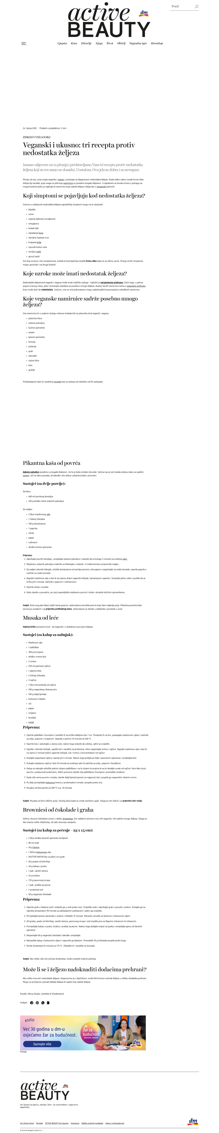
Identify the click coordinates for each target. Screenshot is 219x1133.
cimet (31, 716)
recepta (57, 376)
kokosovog (41, 846)
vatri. (125, 553)
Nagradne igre (138, 37)
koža (39, 237)
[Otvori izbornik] (24, 38)
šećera (36, 842)
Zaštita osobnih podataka (92, 1117)
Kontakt (39, 1117)
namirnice (68, 177)
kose (41, 227)
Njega (99, 37)
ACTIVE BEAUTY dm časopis (56, 1117)
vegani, (61, 174)
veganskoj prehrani (136, 280)
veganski (101, 181)
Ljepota (62, 37)
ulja (48, 509)
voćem (26, 470)
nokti (38, 246)
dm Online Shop (27, 1117)
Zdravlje (86, 37)
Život (110, 37)
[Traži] (184, 6)
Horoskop (157, 37)
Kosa (74, 37)
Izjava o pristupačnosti (114, 1117)
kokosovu (50, 777)
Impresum (75, 1117)
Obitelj (121, 37)
